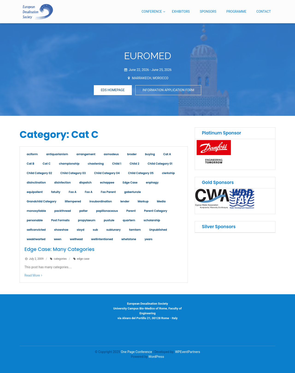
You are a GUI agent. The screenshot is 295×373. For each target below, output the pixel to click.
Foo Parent (108, 192)
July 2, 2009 (36, 258)
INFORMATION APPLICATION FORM (168, 90)
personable (35, 220)
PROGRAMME (236, 11)
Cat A (167, 154)
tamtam (135, 230)
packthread (62, 211)
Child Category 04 (107, 173)
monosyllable (36, 211)
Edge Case (130, 182)
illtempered (73, 201)
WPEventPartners (187, 352)
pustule (109, 220)
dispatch (85, 182)
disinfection (62, 182)
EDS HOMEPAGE (113, 90)
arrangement (86, 154)
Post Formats (60, 220)
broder (132, 154)
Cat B (30, 164)
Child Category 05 (140, 173)
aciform (32, 154)
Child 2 (134, 164)
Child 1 (116, 164)
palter (83, 211)
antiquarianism (57, 154)
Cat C (46, 164)
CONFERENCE (152, 11)
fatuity (55, 192)
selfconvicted (36, 230)
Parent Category (155, 211)
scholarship (152, 220)
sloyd (80, 230)
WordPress (156, 356)
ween (58, 239)
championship (69, 164)
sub (95, 230)
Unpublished (158, 230)
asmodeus (111, 154)
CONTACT (263, 11)
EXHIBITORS (181, 11)
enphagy (152, 182)
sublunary (113, 230)
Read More (32, 275)
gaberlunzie (132, 192)
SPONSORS (208, 11)
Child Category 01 (160, 164)
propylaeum (86, 220)
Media (161, 201)
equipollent (35, 192)
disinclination (36, 182)
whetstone (128, 239)
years (148, 239)
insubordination (100, 201)
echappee (107, 182)
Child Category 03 (73, 173)
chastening (96, 164)
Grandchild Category (41, 201)
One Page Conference (136, 352)
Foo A (72, 192)
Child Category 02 (39, 173)
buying (150, 154)
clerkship (168, 173)
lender (124, 201)
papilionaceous (107, 211)
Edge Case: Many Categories (59, 249)
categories (60, 258)
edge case (83, 258)
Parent (131, 211)
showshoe (61, 230)
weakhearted (36, 239)
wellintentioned (102, 239)
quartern (129, 220)
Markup (143, 201)
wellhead (76, 239)
